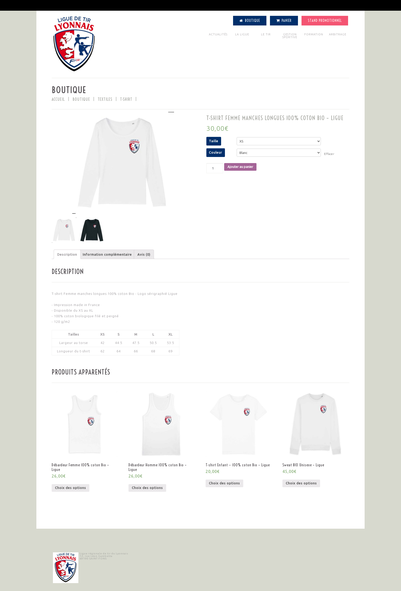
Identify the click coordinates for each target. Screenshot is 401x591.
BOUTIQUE (81, 99)
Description (67, 254)
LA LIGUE (242, 34)
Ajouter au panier (240, 166)
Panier (284, 20)
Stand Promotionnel (325, 20)
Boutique (249, 20)
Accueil (58, 99)
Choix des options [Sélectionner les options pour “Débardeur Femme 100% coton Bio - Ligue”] (70, 487)
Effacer (329, 153)
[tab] (67, 254)
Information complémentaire (107, 254)
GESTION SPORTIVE (289, 36)
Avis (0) (143, 254)
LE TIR (266, 34)
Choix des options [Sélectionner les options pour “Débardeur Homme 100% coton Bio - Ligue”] (147, 487)
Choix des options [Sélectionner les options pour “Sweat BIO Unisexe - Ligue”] (301, 483)
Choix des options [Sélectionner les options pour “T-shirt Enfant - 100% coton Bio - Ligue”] (224, 483)
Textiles (105, 99)
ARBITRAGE (337, 34)
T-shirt (126, 99)
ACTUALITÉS (218, 34)
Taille (213, 141)
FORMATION (313, 34)
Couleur (215, 152)
